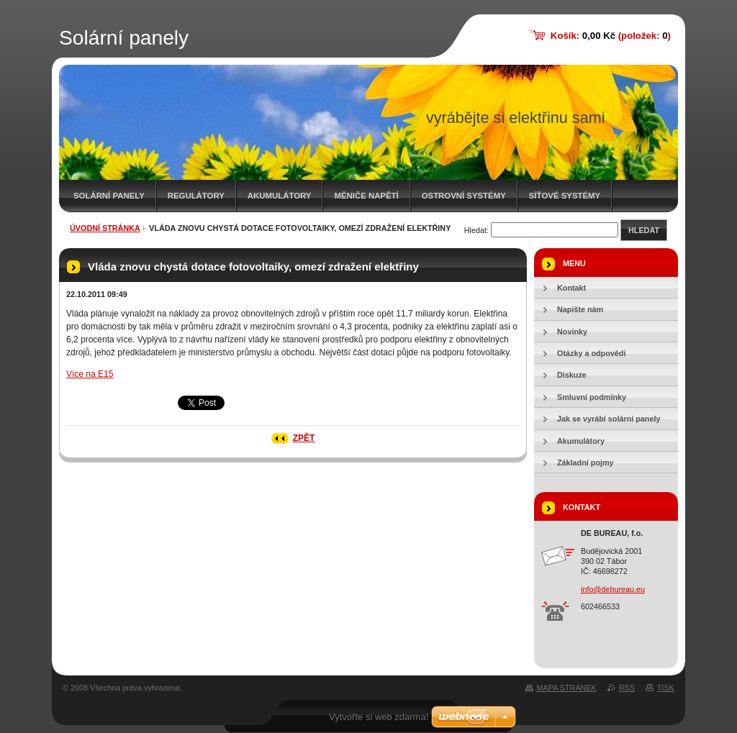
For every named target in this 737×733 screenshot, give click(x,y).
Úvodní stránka (105, 228)
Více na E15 (89, 374)
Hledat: (476, 230)
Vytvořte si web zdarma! (378, 716)
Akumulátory (280, 195)
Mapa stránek (567, 687)
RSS (627, 687)
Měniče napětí (366, 195)
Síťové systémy (564, 195)
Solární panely (109, 195)
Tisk (665, 687)
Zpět (304, 438)
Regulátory (196, 195)
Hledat (643, 230)
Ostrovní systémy (464, 195)
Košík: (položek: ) (611, 35)
